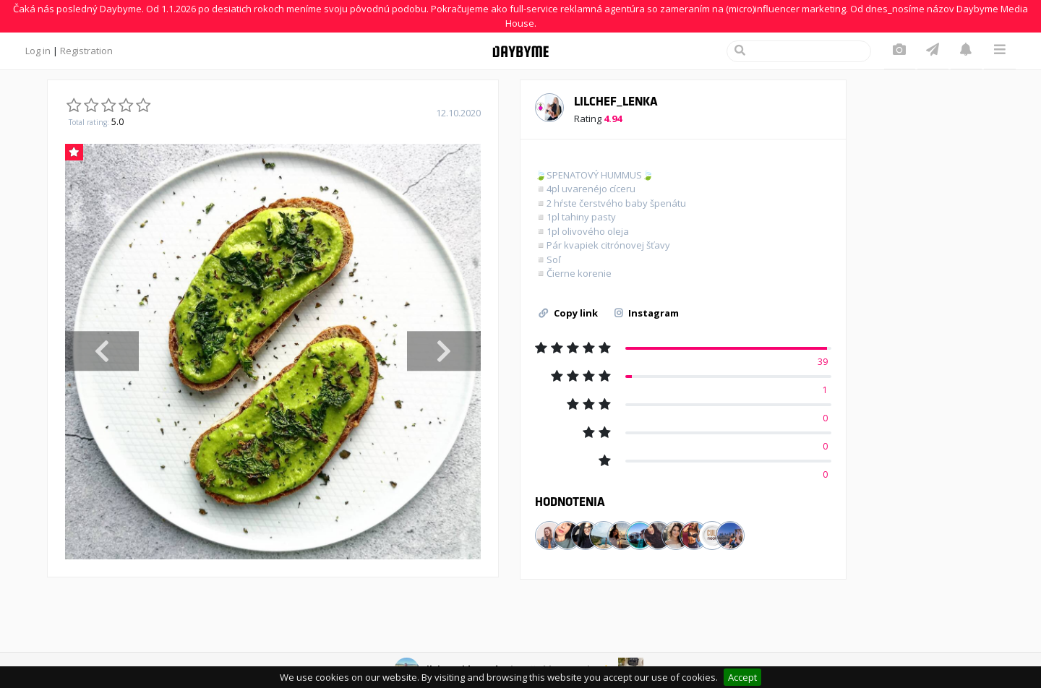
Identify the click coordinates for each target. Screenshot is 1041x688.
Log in (38, 50)
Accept (742, 677)
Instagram (646, 312)
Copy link (568, 312)
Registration (86, 50)
